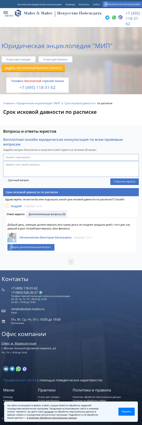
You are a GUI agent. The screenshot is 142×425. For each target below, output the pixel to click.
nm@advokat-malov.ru (28, 309)
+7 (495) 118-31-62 (133, 18)
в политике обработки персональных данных (52, 417)
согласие (48, 411)
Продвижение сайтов (19, 380)
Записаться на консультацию (122, 4)
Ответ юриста (16, 214)
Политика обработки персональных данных (97, 396)
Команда (70, 4)
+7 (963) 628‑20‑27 (26, 292)
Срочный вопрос (18, 180)
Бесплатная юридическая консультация (40, 4)
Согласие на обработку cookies (89, 400)
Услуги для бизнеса (55, 59)
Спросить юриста (124, 181)
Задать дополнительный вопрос (31, 247)
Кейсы (96, 4)
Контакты (84, 4)
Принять (127, 411)
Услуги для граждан (18, 59)
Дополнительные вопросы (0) (47, 214)
